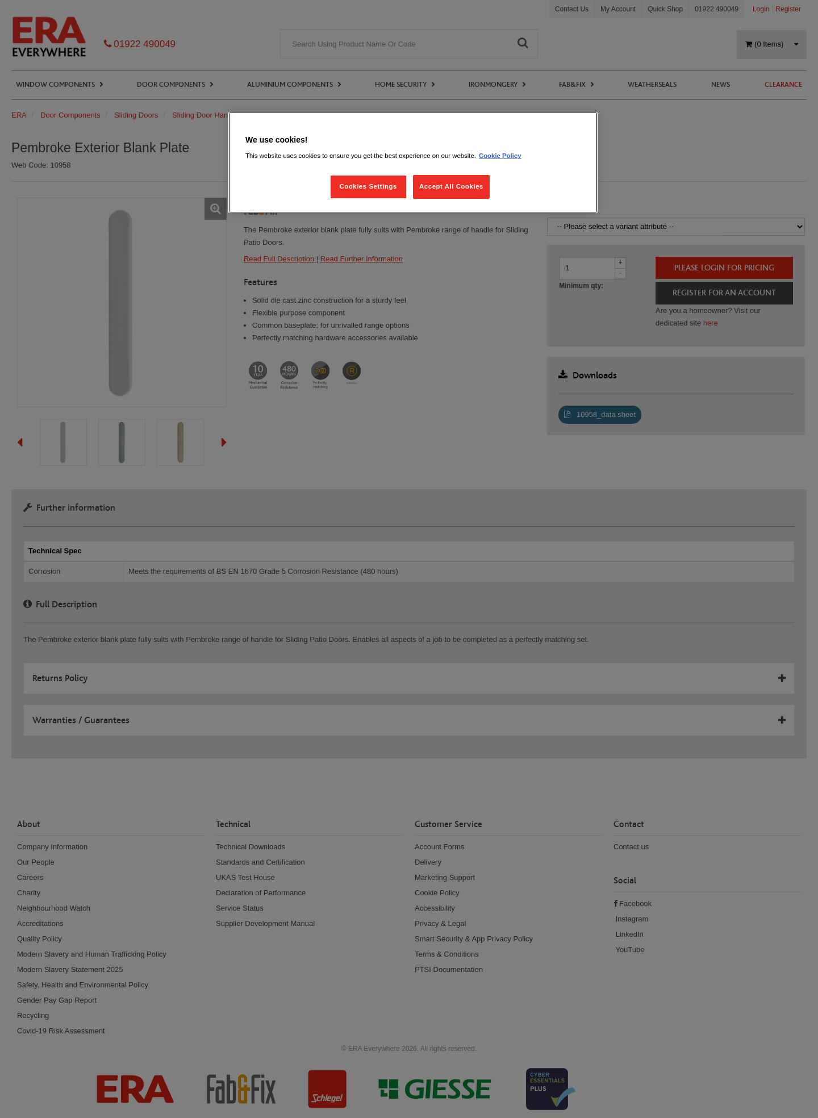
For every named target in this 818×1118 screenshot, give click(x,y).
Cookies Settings (368, 186)
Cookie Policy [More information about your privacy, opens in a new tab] (500, 155)
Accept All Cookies (451, 186)
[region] (413, 163)
